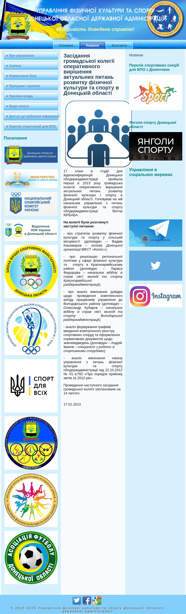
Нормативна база (22, 76)
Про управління (21, 56)
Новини (92, 45)
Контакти (119, 45)
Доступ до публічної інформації (33, 116)
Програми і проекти (24, 86)
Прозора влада (21, 96)
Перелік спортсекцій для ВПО (32, 126)
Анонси (15, 66)
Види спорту (19, 106)
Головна (66, 45)
